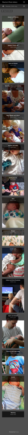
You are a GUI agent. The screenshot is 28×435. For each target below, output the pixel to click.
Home (3, 6)
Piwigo (17, 432)
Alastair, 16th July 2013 (12, 6)
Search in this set (7, 11)
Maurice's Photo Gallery (9, 2)
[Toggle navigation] (24, 2)
